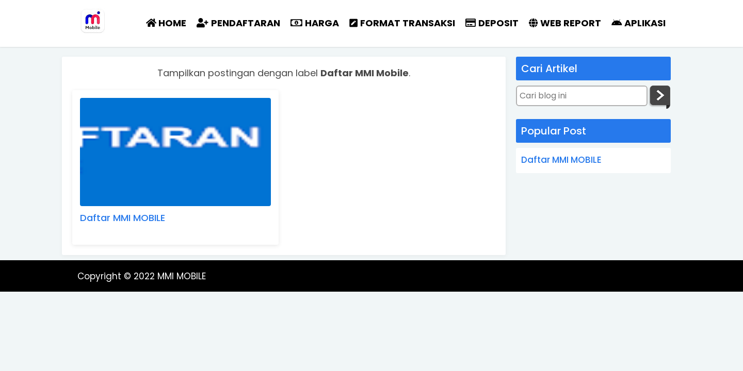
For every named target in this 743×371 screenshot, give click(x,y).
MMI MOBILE (181, 276)
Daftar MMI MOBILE (122, 217)
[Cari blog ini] (582, 96)
